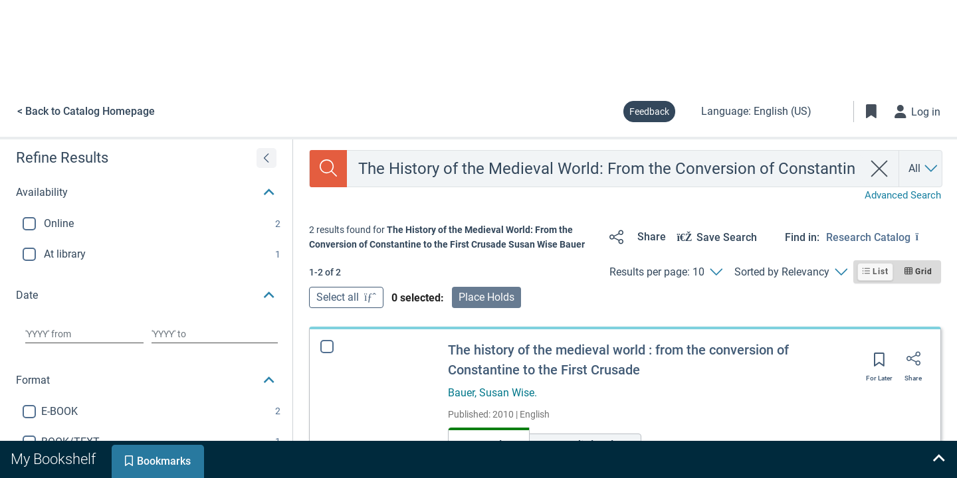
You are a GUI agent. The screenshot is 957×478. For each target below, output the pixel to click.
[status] (454, 237)
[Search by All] (923, 169)
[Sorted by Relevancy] (790, 272)
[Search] (328, 169)
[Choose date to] (215, 334)
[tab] (54, 459)
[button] (146, 192)
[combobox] (605, 168)
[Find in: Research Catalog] (883, 237)
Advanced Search (903, 195)
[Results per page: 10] (665, 272)
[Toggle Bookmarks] (871, 111)
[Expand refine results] (266, 158)
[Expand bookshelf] (938, 459)
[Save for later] (879, 364)
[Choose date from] (84, 334)
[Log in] (918, 111)
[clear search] (879, 169)
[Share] (635, 237)
